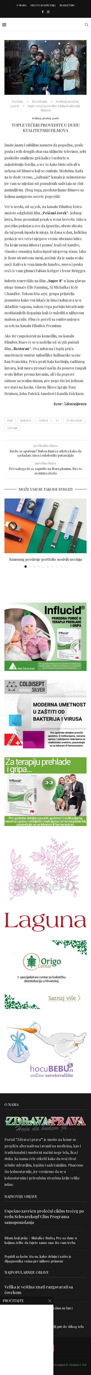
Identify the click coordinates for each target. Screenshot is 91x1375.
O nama (21, 5)
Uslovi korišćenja (43, 5)
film (10, 420)
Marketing (67, 5)
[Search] (86, 24)
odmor (43, 420)
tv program (74, 420)
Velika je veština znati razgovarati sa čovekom (38, 1289)
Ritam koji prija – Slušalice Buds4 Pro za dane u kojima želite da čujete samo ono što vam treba (40, 1240)
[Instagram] (48, 12)
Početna (17, 101)
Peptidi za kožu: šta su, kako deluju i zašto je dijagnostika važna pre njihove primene (37, 1258)
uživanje (12, 428)
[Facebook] (42, 12)
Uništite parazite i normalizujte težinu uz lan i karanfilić (38, 1310)
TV (57, 420)
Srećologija (39, 101)
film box (25, 420)
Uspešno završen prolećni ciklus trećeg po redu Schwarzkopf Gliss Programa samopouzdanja (44, 1216)
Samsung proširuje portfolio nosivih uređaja (45, 559)
